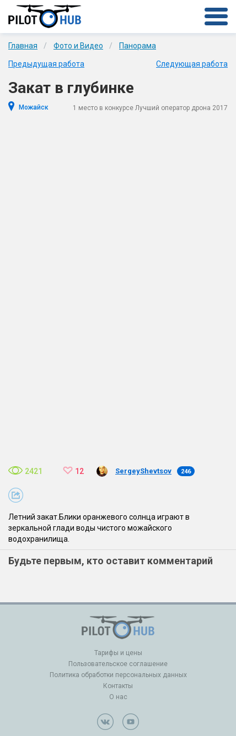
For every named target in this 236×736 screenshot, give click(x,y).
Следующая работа (192, 63)
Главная (22, 45)
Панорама (137, 45)
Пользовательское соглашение (118, 664)
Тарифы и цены (118, 653)
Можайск (34, 107)
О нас (118, 697)
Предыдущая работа (46, 63)
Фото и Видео (78, 45)
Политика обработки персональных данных (118, 675)
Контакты (118, 686)
